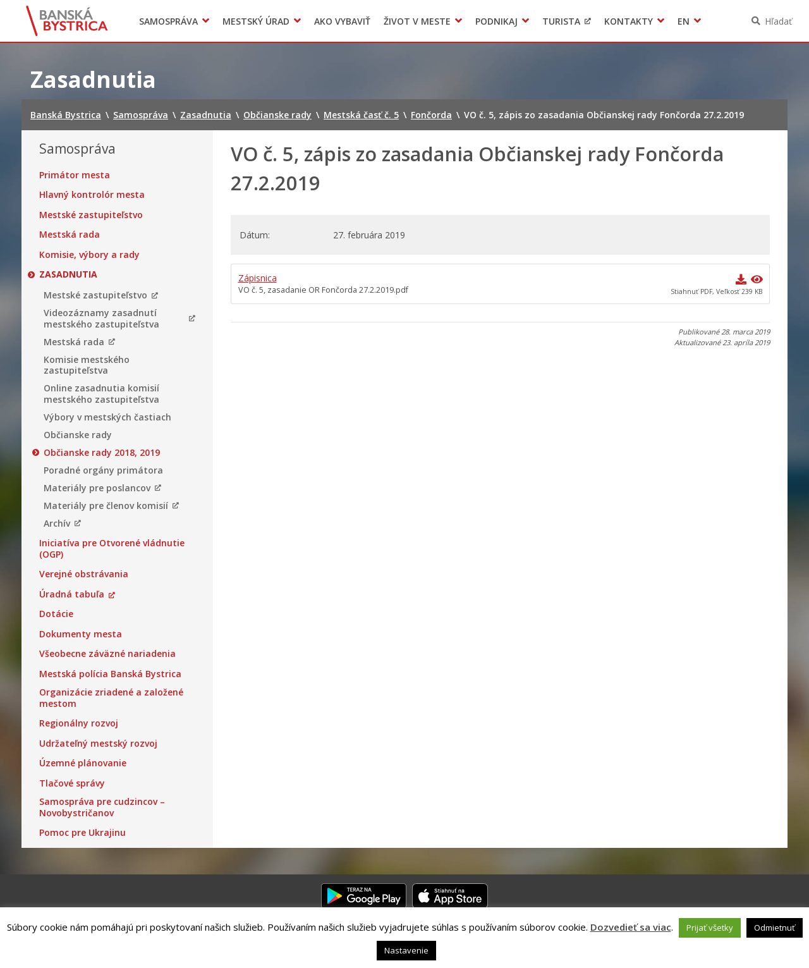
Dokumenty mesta (80, 634)
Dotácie (56, 614)
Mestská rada (69, 234)
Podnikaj (496, 21)
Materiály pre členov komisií (106, 506)
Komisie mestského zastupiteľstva (87, 365)
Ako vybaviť (342, 21)
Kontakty (628, 21)
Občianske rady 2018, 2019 (102, 452)
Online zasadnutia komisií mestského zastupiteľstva (101, 394)
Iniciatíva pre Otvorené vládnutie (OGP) (112, 548)
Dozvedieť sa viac (630, 927)
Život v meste (417, 21)
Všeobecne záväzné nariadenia (107, 653)
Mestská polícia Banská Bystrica (110, 674)
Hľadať (778, 21)
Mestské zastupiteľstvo (91, 215)
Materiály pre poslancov (97, 488)
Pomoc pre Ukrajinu (82, 832)
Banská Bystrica (67, 20)
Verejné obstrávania (83, 574)
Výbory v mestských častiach (107, 417)
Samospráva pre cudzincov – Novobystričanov (102, 807)
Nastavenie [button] (406, 950)
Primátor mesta (74, 175)
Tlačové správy (72, 783)
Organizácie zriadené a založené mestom (111, 698)
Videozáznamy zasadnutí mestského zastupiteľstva (101, 318)
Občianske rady (78, 435)
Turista (561, 21)
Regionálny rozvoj (78, 723)
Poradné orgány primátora (103, 470)
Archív (57, 523)
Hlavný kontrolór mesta (92, 194)
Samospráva (168, 21)
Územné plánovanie (82, 763)
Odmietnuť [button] (774, 927)
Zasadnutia (68, 274)
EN (684, 21)
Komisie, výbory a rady (89, 254)
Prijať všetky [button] (709, 927)
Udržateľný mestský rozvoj (98, 743)
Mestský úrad (255, 21)
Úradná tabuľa (71, 594)
